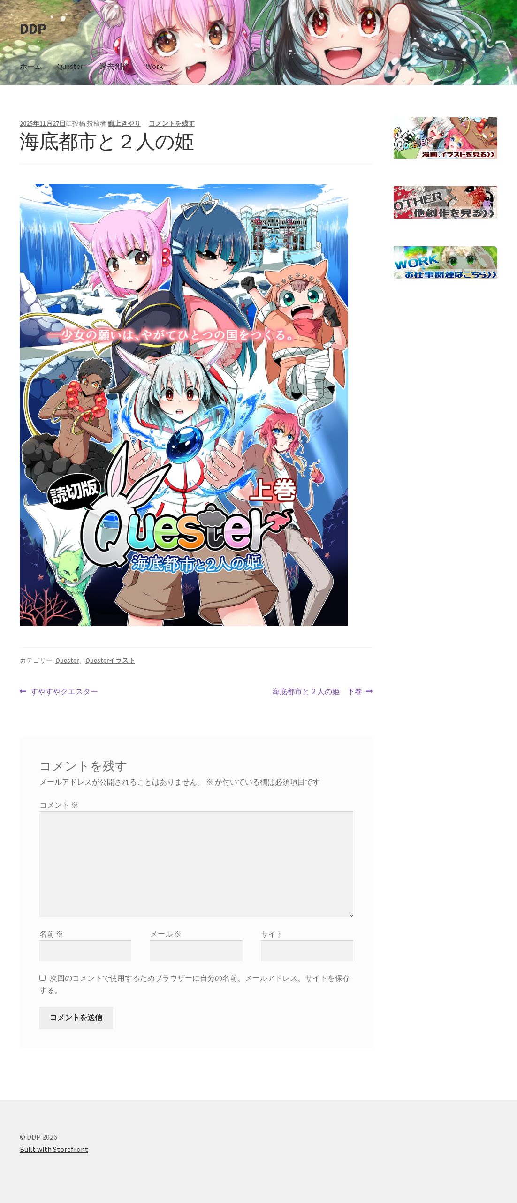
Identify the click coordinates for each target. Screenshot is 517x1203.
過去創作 (114, 66)
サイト (272, 933)
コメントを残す (172, 123)
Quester (70, 66)
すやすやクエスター (64, 692)
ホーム (31, 66)
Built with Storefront (54, 1149)
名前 (51, 933)
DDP (33, 28)
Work (154, 66)
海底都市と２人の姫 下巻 (317, 692)
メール (166, 933)
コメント (58, 805)
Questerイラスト (110, 660)
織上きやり (124, 123)
